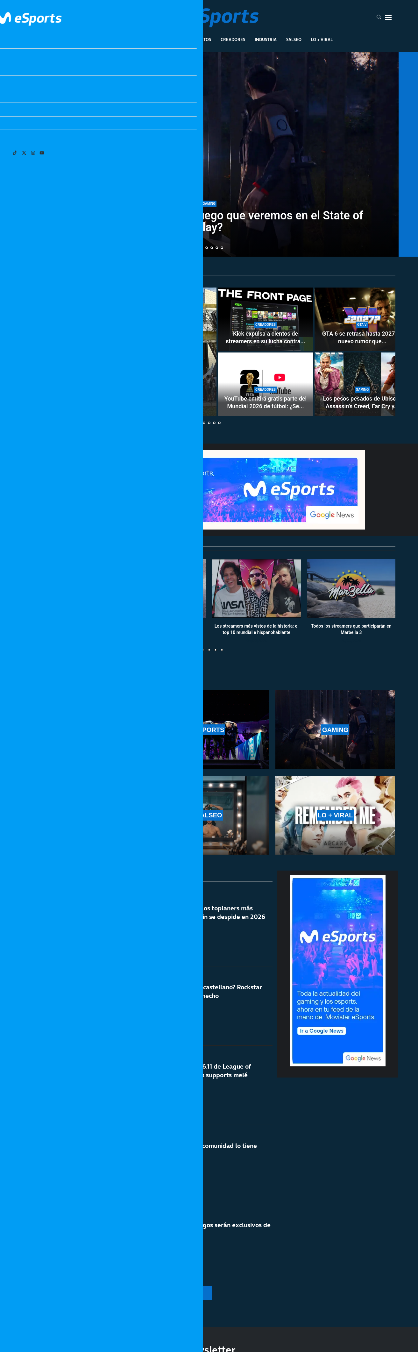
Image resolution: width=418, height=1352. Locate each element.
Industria (266, 39)
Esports (147, 39)
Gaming (174, 39)
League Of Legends (107, 39)
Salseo (293, 39)
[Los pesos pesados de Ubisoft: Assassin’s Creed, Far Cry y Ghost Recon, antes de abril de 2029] (362, 384)
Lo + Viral (322, 39)
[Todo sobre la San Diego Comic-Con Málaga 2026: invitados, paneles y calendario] (120, 352)
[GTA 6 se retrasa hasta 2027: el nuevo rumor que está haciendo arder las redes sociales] (362, 319)
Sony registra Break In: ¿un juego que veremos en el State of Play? (209, 221)
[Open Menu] (388, 17)
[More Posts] (148, 1293)
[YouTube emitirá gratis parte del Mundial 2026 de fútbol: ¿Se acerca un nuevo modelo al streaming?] (265, 384)
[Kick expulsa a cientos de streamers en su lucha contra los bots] (265, 319)
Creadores (233, 39)
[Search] (379, 17)
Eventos (201, 39)
